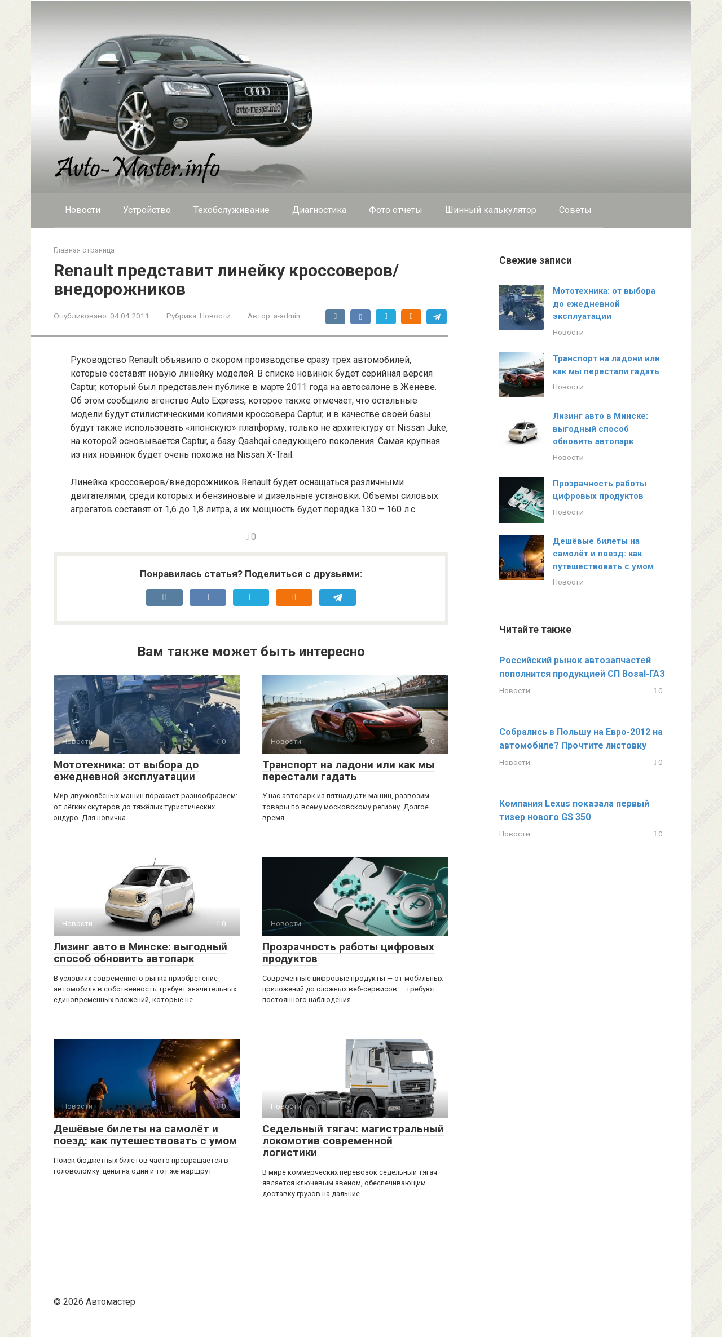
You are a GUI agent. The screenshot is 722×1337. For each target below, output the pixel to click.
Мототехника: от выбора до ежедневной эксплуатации (126, 770)
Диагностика (319, 210)
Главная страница (84, 250)
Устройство (147, 210)
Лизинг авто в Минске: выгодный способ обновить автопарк (140, 952)
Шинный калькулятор (490, 210)
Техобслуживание (231, 210)
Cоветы (575, 210)
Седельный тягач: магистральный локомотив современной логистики (353, 1140)
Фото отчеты (395, 210)
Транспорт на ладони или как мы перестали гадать (348, 770)
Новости (82, 210)
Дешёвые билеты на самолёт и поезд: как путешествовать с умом (145, 1134)
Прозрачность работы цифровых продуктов (348, 952)
